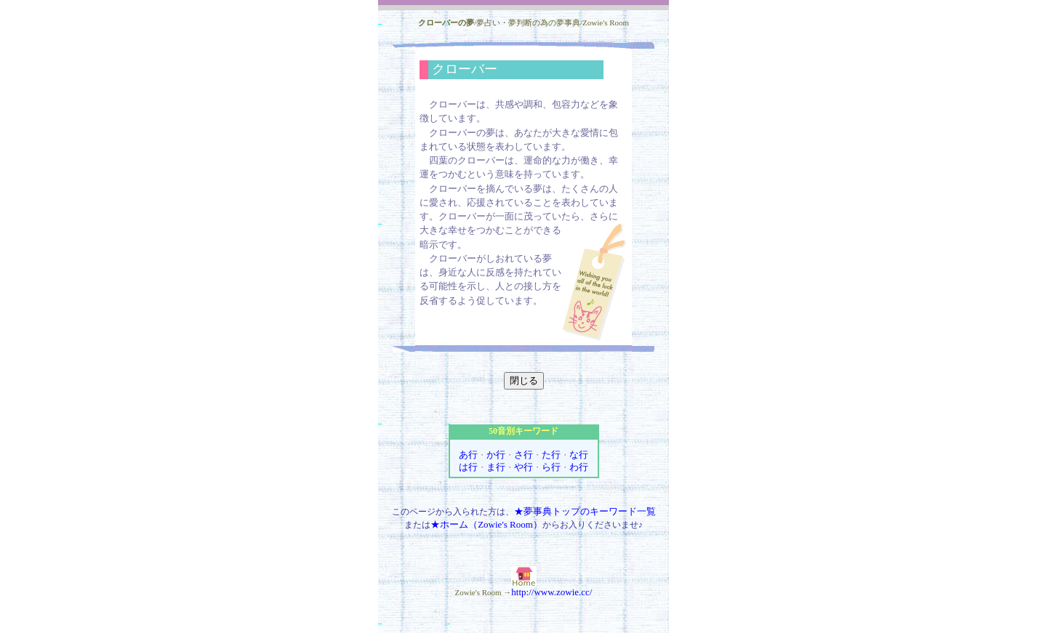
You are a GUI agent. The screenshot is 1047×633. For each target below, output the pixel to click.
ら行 (551, 466)
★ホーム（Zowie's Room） (486, 524)
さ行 (523, 454)
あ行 (468, 454)
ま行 (495, 466)
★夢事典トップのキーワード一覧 (585, 511)
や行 (523, 466)
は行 (468, 466)
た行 (551, 454)
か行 (495, 454)
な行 (578, 454)
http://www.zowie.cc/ (551, 591)
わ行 (578, 466)
